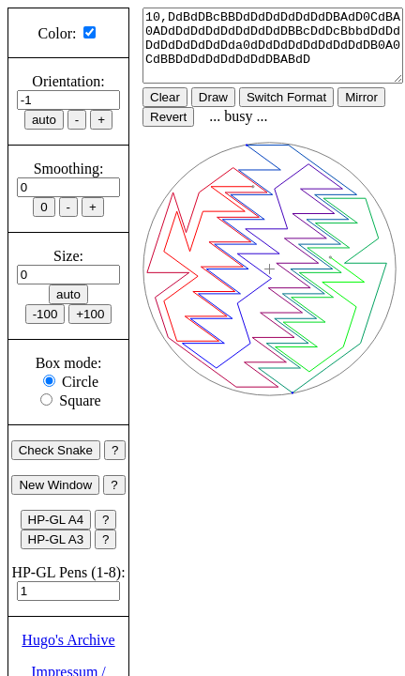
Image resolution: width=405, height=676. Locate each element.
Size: (68, 256)
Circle (80, 382)
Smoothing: (69, 169)
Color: (57, 33)
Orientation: (68, 81)
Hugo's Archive (68, 640)
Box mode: (69, 363)
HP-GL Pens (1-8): (68, 572)
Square (79, 400)
